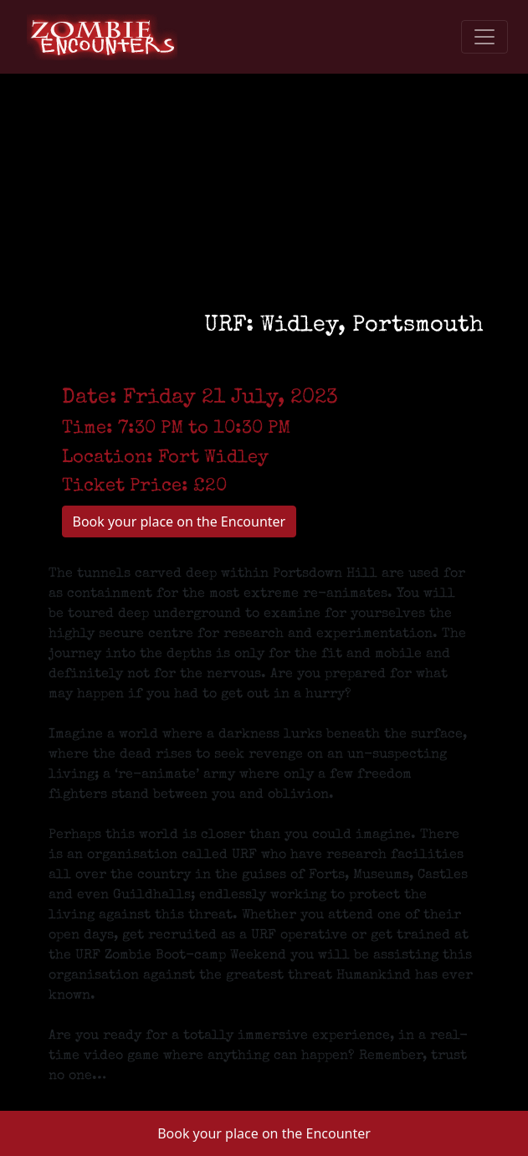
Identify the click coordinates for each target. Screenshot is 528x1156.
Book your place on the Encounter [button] (264, 1133)
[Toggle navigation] (484, 37)
